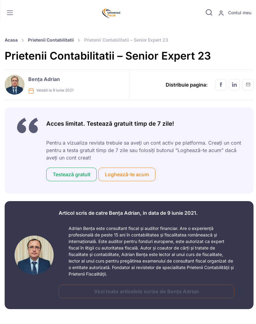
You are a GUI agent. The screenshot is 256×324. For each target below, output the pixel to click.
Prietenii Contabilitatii (51, 40)
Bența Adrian (44, 79)
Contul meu (234, 13)
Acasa (11, 40)
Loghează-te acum (127, 174)
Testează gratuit (71, 174)
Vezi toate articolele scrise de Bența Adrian (146, 291)
